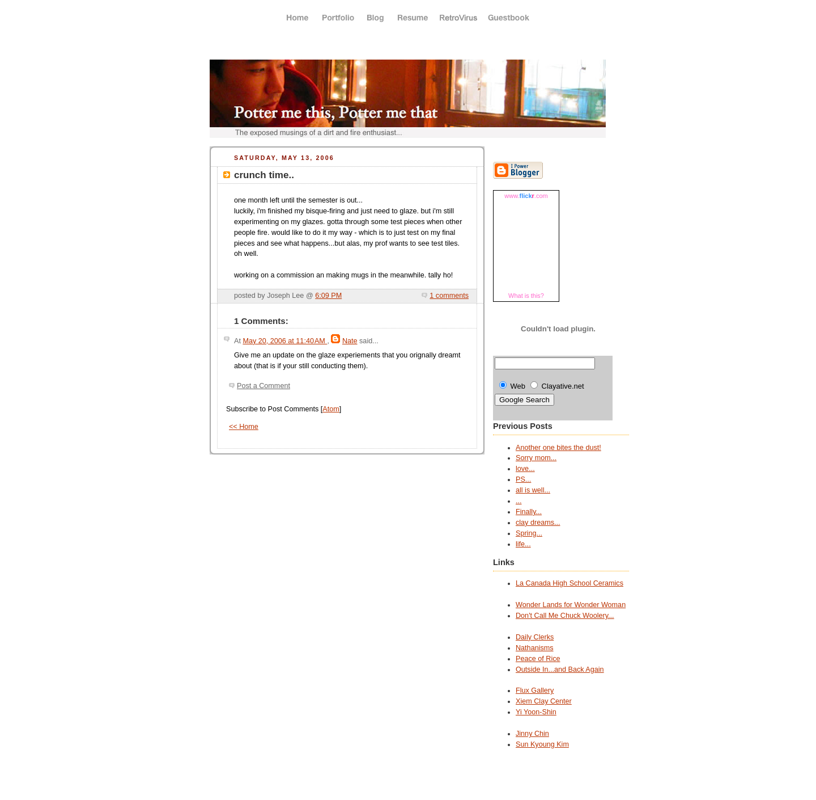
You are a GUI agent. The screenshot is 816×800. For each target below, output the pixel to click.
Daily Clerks (535, 637)
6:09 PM (328, 296)
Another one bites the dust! (558, 448)
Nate (350, 341)
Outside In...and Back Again (560, 669)
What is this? (526, 295)
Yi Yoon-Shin (536, 712)
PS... (523, 479)
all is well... (533, 490)
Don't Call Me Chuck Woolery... (565, 616)
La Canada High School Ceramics (569, 583)
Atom (330, 409)
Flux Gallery (535, 690)
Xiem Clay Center (544, 701)
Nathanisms (535, 648)
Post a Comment (263, 386)
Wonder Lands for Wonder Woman (571, 605)
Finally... (529, 512)
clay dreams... (538, 523)
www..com (525, 195)
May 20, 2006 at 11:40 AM (285, 341)
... (519, 501)
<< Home (243, 427)
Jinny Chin (532, 734)
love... (525, 469)
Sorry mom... (536, 458)
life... (523, 544)
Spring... (529, 533)
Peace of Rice (538, 659)
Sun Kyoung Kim (542, 744)
